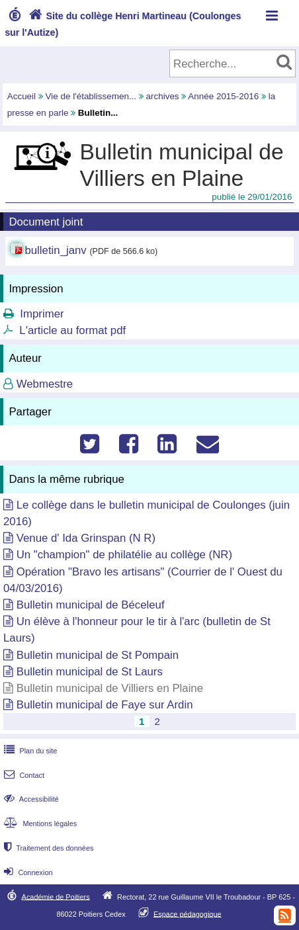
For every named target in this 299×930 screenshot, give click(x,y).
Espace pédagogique (187, 913)
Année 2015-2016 (223, 96)
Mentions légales (39, 823)
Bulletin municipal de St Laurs (90, 671)
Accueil (21, 96)
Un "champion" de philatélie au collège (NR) (124, 554)
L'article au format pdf (72, 330)
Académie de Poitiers (56, 896)
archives (162, 96)
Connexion (26, 872)
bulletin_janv (55, 250)
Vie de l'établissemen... (91, 96)
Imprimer (42, 314)
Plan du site (29, 751)
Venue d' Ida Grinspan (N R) (86, 538)
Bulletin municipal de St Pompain (98, 655)
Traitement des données (47, 848)
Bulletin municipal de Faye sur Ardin (105, 704)
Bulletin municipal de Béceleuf (91, 605)
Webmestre (45, 384)
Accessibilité (30, 799)
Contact (22, 775)
